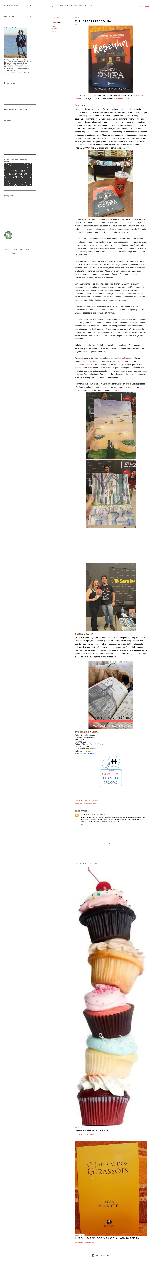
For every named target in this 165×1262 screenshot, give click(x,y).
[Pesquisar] (144, 6)
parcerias (55, 29)
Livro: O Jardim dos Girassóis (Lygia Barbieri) (107, 1238)
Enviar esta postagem (91, 800)
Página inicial (65, 5)
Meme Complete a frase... (92, 1130)
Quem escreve (89, 5)
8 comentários (89, 1134)
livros (54, 26)
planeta (54, 31)
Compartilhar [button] (56, 18)
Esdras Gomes (124, 358)
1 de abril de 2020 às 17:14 (98, 814)
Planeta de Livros (121, 98)
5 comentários (89, 1242)
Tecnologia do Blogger (100, 1255)
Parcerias (77, 5)
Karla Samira (85, 814)
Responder (85, 824)
